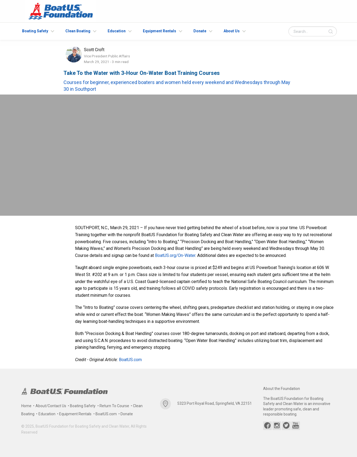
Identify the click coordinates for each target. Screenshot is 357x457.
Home (26, 406)
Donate (199, 31)
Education (117, 31)
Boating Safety (35, 31)
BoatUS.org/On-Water (175, 255)
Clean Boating (77, 31)
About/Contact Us (51, 406)
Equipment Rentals (159, 31)
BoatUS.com (130, 359)
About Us (232, 31)
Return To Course (114, 406)
